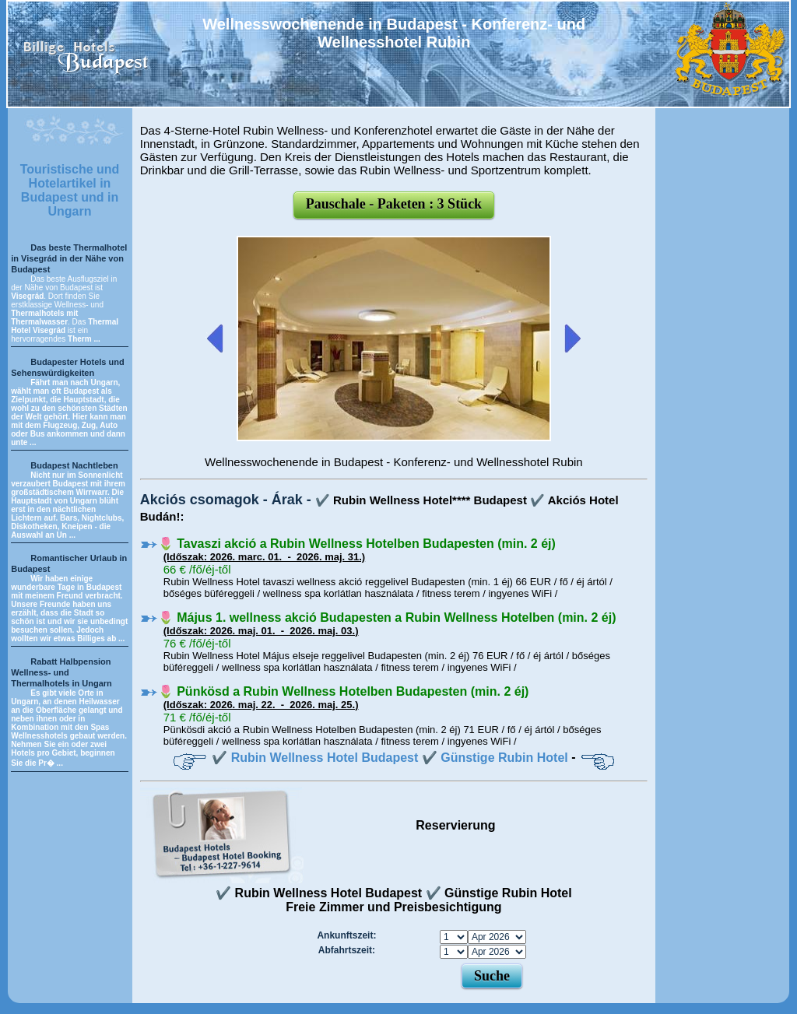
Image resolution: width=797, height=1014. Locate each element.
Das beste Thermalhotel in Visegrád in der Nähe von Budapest (69, 258)
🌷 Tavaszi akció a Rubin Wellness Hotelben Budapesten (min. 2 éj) (357, 543)
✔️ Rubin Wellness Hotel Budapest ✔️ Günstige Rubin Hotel (390, 757)
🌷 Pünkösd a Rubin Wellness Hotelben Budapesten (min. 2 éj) (343, 691)
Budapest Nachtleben (74, 465)
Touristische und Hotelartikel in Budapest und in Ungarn (70, 190)
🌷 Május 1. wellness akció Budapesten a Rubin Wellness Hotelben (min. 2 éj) (387, 617)
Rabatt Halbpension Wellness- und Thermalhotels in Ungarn (61, 672)
